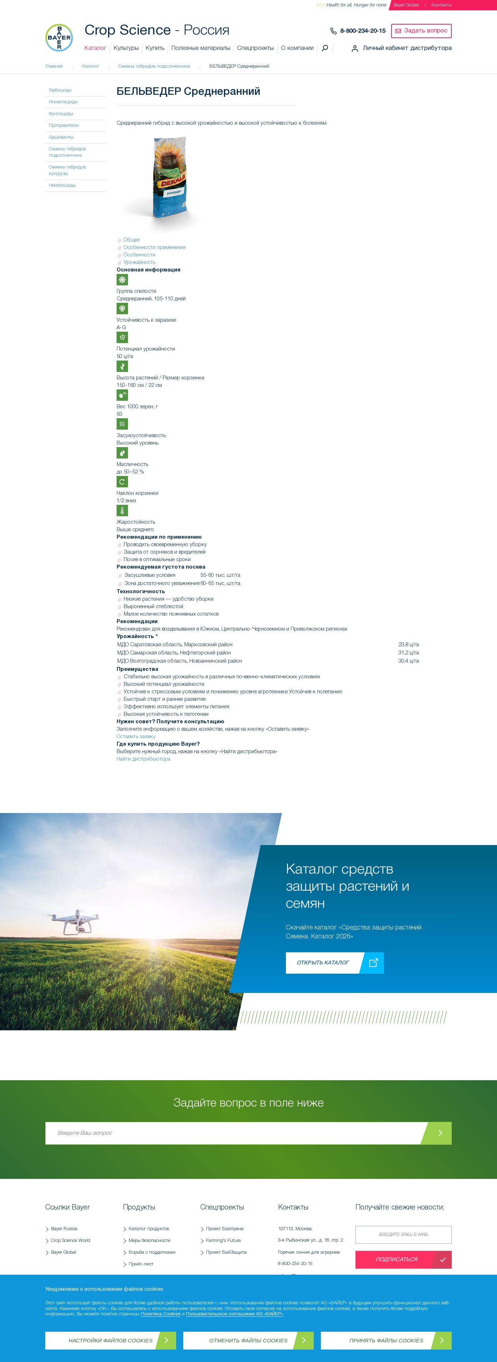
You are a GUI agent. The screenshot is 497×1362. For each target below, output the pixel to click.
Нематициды (62, 185)
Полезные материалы (200, 48)
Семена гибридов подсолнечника (67, 152)
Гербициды (60, 90)
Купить (155, 48)
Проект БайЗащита (226, 1252)
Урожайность (139, 262)
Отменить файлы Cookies (248, 1340)
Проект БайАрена (225, 1229)
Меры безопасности (149, 1241)
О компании (297, 48)
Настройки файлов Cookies (111, 1340)
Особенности (139, 255)
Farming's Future (223, 1241)
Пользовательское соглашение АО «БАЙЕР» (234, 1314)
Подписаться (396, 1259)
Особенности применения (155, 247)
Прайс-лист (141, 1264)
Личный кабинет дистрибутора (407, 48)
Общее (132, 240)
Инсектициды (63, 102)
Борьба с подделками (152, 1252)
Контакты (441, 5)
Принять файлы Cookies (386, 1340)
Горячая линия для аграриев (313, 1260)
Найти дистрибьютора (143, 759)
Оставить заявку (136, 736)
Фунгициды (61, 114)
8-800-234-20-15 (362, 31)
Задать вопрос (425, 30)
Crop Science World (70, 1241)
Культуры (126, 48)
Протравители (64, 126)
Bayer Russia (64, 1229)
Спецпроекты (255, 48)
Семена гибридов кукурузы (67, 170)
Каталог (95, 48)
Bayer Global (406, 5)
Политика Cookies (160, 1314)
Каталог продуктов (149, 1229)
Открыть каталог (322, 962)
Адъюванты (61, 137)
